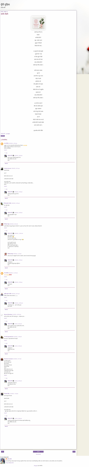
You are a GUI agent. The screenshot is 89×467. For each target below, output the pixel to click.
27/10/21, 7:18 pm (14, 393)
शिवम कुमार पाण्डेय (7, 203)
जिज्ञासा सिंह (7, 393)
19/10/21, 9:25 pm (16, 203)
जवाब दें (5, 150)
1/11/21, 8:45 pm (18, 346)
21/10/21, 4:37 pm (17, 358)
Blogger (35, 465)
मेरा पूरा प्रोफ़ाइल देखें (9, 462)
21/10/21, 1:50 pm (18, 336)
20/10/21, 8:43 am (14, 224)
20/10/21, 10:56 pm (18, 303)
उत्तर (6, 153)
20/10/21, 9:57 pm (15, 293)
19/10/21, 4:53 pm (13, 143)
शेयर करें (2, 135)
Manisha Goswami (8, 358)
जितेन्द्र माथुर (6, 224)
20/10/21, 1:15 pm (17, 253)
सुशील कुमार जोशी (7, 293)
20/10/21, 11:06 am (18, 233)
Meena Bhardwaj (8, 314)
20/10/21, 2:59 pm (18, 191)
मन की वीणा (6, 143)
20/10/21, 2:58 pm (18, 260)
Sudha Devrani (7, 168)
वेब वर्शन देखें (38, 454)
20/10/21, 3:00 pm (18, 155)
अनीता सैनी (10, 155)
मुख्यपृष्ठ (38, 451)
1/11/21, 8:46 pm (18, 418)
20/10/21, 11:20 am (13, 272)
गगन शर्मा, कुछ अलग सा (8, 336)
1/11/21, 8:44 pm (18, 323)
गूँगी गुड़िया (5, 4)
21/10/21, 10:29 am (16, 314)
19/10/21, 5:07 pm (16, 168)
